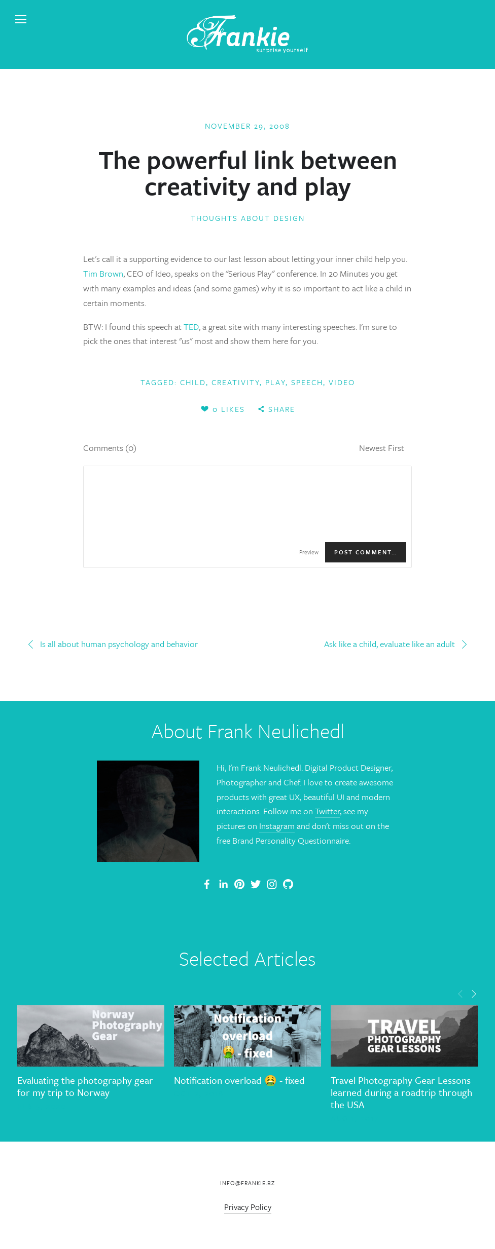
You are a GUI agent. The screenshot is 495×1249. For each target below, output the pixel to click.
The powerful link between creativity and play (247, 172)
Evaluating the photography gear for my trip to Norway (85, 1086)
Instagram (277, 825)
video (342, 382)
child (193, 382)
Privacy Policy (247, 1207)
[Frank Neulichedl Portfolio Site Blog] (207, 884)
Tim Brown (103, 273)
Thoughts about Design (248, 217)
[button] (460, 992)
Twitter (327, 811)
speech (307, 382)
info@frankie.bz (247, 1183)
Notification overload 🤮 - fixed (239, 1080)
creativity (235, 382)
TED (191, 326)
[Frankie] (239, 884)
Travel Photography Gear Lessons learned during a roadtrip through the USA (401, 1092)
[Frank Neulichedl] (223, 884)
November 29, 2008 (247, 125)
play (275, 382)
